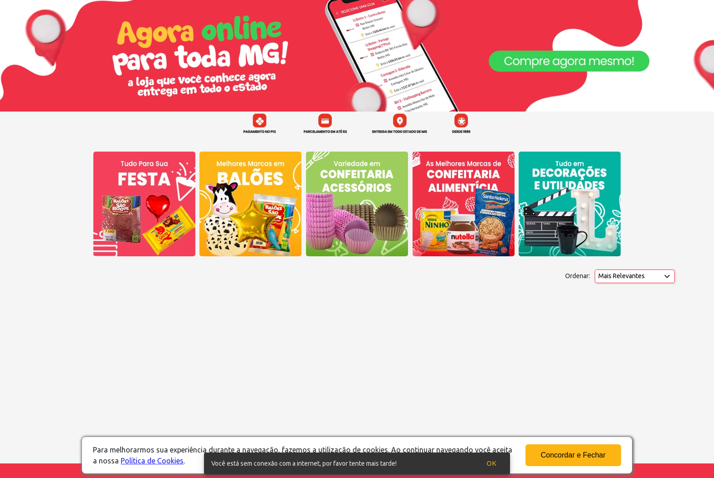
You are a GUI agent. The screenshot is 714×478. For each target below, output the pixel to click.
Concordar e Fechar (573, 455)
